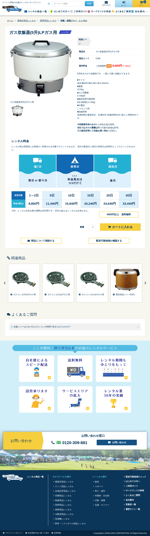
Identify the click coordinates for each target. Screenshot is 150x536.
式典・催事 (100, 500)
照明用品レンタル (63, 505)
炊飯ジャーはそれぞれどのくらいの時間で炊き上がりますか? (42, 326)
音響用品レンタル (63, 495)
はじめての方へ (60, 11)
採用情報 (57, 533)
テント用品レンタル (64, 486)
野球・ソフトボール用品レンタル (70, 523)
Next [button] (145, 283)
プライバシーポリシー (14, 533)
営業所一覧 (131, 504)
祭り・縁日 (100, 491)
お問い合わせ (119, 442)
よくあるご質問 (121, 11)
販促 (97, 482)
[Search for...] (67, 3)
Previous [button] (4, 283)
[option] (41, 70)
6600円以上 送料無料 (119, 214)
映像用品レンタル (63, 500)
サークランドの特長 (99, 11)
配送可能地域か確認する (109, 240)
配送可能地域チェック (136, 477)
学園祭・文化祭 (102, 495)
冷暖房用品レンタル (64, 514)
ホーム (10, 20)
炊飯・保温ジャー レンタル (73, 20)
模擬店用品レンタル (26, 20)
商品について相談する (41, 240)
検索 (89, 3)
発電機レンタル (62, 519)
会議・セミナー (102, 505)
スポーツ (99, 486)
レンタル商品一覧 (37, 11)
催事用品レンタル (63, 509)
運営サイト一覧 (133, 509)
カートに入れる (120, 227)
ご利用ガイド (78, 11)
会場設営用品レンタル (65, 491)
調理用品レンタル (48, 20)
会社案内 (139, 11)
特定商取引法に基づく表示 (38, 533)
